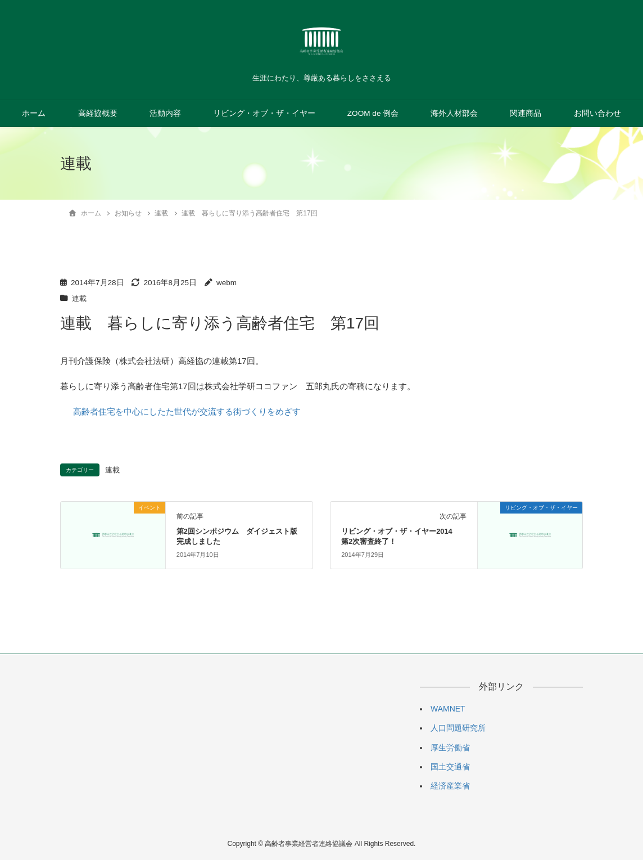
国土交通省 (450, 766)
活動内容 (165, 113)
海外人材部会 (454, 113)
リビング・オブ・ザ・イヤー (264, 113)
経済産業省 (450, 785)
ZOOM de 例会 (373, 113)
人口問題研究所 (458, 727)
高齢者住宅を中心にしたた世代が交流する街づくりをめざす (187, 411)
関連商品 (525, 113)
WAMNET (448, 708)
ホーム (34, 113)
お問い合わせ (597, 113)
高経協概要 (97, 113)
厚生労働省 (450, 746)
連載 (80, 298)
